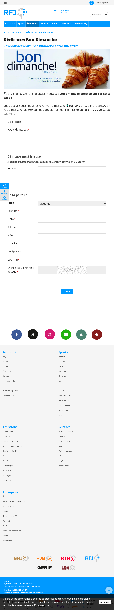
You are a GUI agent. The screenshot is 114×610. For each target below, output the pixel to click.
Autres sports (64, 410)
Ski (60, 381)
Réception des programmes (14, 501)
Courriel (13, 259)
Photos (44, 23)
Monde (6, 366)
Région (6, 356)
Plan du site (35, 586)
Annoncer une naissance (13, 456)
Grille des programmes (12, 446)
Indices (11, 168)
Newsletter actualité (11, 395)
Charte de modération (12, 531)
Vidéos (55, 23)
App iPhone (81, 334)
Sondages (7, 475)
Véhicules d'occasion (67, 431)
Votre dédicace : (18, 129)
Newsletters (66, 334)
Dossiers (6, 386)
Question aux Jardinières (13, 461)
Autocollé (7, 470)
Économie (7, 371)
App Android (97, 334)
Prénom (13, 210)
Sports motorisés (65, 395)
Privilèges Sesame (66, 441)
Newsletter (7, 541)
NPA (10, 235)
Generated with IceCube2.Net (32, 592)
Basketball (63, 366)
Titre (10, 202)
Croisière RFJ (80, 23)
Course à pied (64, 405)
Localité (12, 243)
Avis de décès (64, 466)
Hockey (62, 361)
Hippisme (62, 386)
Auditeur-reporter (98, 3)
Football (62, 356)
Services (66, 23)
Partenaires (7, 521)
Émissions (32, 23)
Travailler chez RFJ (10, 516)
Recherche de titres (11, 441)
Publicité (6, 511)
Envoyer (67, 291)
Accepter (105, 602)
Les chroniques (9, 436)
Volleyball (62, 371)
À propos (6, 496)
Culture (6, 376)
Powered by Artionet (11, 592)
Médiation (7, 526)
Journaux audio (9, 381)
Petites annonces (65, 451)
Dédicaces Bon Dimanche (39, 32)
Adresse (12, 227)
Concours (7, 480)
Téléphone (14, 251)
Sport (21, 23)
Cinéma (62, 436)
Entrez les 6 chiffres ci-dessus (21, 269)
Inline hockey (64, 400)
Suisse (5, 361)
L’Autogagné (8, 466)
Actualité (10, 23)
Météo (61, 446)
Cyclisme (62, 376)
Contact (6, 536)
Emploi (61, 461)
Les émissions (8, 431)
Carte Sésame (8, 506)
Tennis (61, 391)
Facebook (16, 334)
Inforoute (62, 456)
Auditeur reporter (10, 391)
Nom (11, 219)
